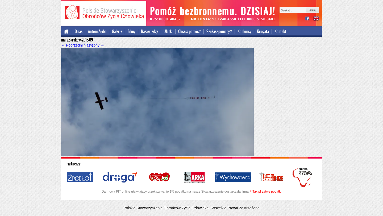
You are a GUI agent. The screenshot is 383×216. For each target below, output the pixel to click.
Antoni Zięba (97, 31)
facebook (309, 19)
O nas (78, 31)
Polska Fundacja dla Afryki (303, 178)
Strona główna (66, 31)
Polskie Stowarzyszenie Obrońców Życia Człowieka (103, 13)
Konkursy (244, 31)
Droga (120, 177)
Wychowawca (233, 177)
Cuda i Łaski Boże (271, 177)
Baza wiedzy (149, 31)
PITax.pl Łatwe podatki (265, 191)
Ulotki (168, 31)
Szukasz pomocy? (219, 31)
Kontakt (280, 31)
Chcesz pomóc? (189, 31)
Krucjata (263, 31)
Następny (94, 45)
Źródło (80, 177)
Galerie (117, 31)
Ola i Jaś (160, 177)
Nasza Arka (194, 177)
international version (316, 19)
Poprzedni (72, 45)
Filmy (131, 31)
